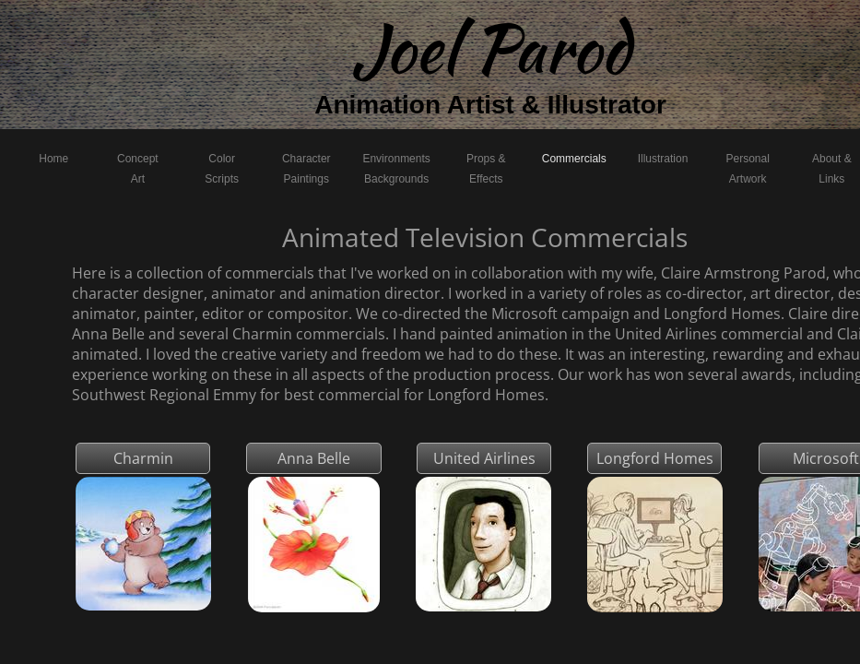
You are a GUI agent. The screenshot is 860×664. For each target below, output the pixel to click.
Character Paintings (306, 168)
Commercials (574, 158)
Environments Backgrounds (396, 168)
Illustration (663, 158)
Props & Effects (486, 168)
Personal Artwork (748, 168)
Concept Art (138, 168)
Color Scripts (222, 168)
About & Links (832, 168)
